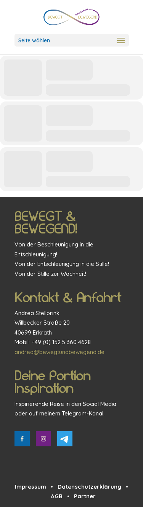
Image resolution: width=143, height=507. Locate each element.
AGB (57, 496)
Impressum (30, 486)
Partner (85, 496)
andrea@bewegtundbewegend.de (59, 352)
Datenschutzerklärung (89, 486)
